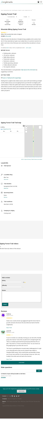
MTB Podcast (10, 401)
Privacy (22, 405)
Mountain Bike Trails (7, 10)
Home (2, 10)
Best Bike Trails (16, 401)
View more (6, 179)
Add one (5, 197)
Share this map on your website (36, 159)
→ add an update (28, 47)
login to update (7, 206)
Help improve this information (28, 69)
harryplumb (7, 186)
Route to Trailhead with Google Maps (11, 78)
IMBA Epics (23, 401)
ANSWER (3, 377)
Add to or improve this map (26, 159)
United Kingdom (15, 10)
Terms (19, 405)
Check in (31, 16)
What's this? (6, 188)
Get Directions (12, 16)
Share (26, 16)
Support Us (14, 398)
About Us (10, 398)
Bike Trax (6, 177)
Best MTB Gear (29, 401)
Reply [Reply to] (7, 327)
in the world (8, 36)
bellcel (7, 47)
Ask (39, 371)
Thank (10, 327)
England (19, 10)
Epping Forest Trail (28, 10)
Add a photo (19, 16)
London (23, 10)
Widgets (20, 398)
